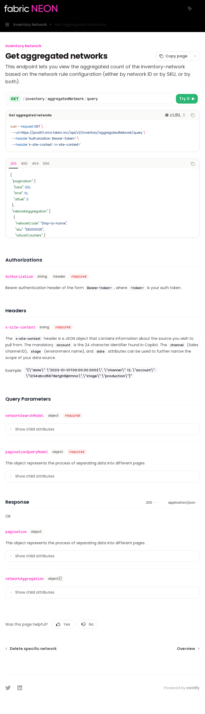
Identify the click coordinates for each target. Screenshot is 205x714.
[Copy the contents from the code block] (192, 115)
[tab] (13, 163)
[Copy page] (173, 56)
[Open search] (180, 8)
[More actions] (198, 8)
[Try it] (187, 99)
